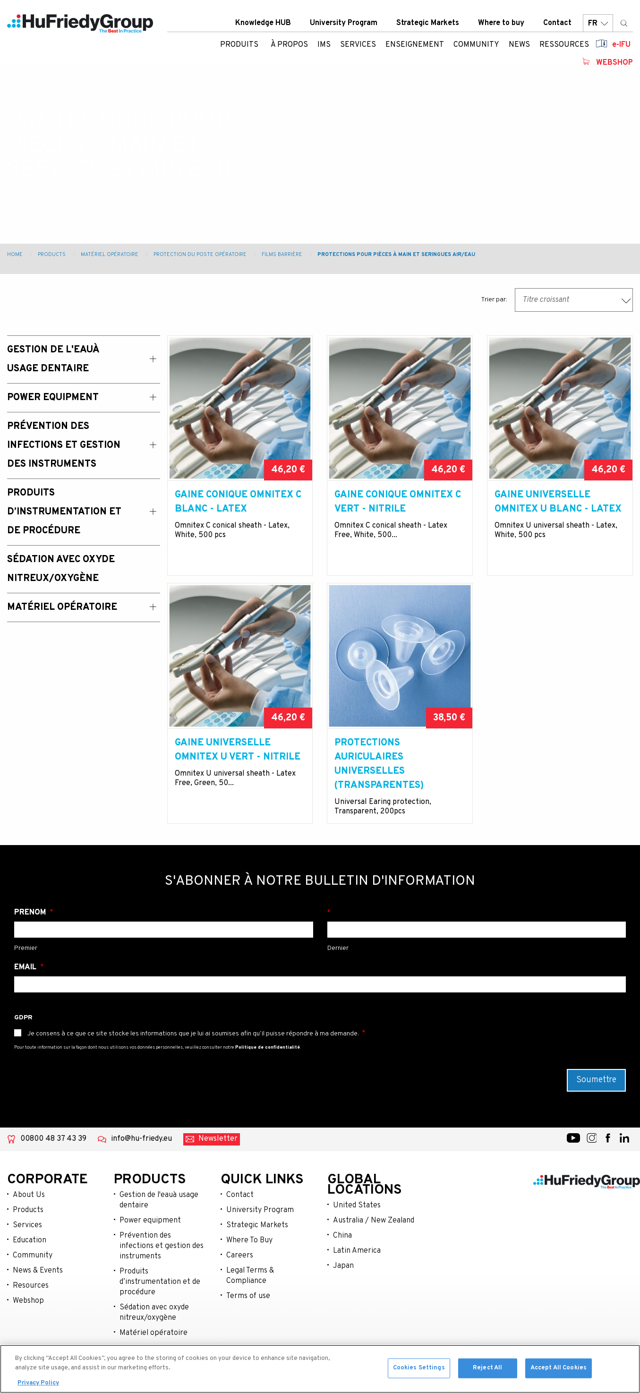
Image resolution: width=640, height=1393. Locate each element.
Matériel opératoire (109, 254)
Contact (557, 23)
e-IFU (621, 45)
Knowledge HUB (263, 23)
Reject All (487, 1370)
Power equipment (150, 1220)
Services (27, 1225)
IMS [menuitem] (324, 45)
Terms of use (248, 1296)
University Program (343, 23)
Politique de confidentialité (267, 1047)
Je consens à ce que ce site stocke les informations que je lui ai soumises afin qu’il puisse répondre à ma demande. (193, 1034)
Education (29, 1240)
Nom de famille (476, 912)
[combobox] (574, 300)
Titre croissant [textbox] (545, 300)
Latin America (357, 1251)
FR (598, 23)
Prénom (31, 912)
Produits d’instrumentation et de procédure (159, 1282)
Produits (239, 45)
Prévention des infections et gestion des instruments (161, 1246)
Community (32, 1255)
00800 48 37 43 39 (53, 1139)
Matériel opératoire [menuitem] (62, 607)
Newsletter (218, 1139)
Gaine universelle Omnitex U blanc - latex (558, 502)
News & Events (38, 1270)
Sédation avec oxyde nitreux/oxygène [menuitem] (61, 569)
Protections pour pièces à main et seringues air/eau (396, 254)
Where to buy (501, 23)
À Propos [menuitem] (289, 45)
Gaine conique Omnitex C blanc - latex (238, 502)
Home (15, 254)
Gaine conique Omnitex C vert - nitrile (397, 502)
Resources (31, 1285)
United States (357, 1205)
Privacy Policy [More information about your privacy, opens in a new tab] (38, 1386)
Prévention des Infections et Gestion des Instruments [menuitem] (63, 445)
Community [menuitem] (476, 45)
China (342, 1235)
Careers (239, 1255)
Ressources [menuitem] (564, 45)
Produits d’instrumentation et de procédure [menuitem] (64, 512)
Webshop (614, 63)
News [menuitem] (519, 45)
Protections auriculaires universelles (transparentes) (379, 764)
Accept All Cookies (558, 1370)
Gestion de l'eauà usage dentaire (158, 1200)
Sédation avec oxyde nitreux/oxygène (154, 1313)
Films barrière (282, 254)
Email (26, 967)
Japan (343, 1266)
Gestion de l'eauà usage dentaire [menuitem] (53, 359)
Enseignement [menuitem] (414, 45)
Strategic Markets (427, 23)
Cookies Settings (419, 1370)
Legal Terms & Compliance (250, 1276)
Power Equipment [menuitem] (53, 398)
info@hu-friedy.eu (141, 1139)
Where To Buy (249, 1240)
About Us (29, 1195)
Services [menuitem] (358, 45)
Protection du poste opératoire (200, 254)
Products (52, 254)
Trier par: (494, 300)
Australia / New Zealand (373, 1220)
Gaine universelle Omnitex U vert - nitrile (237, 750)
